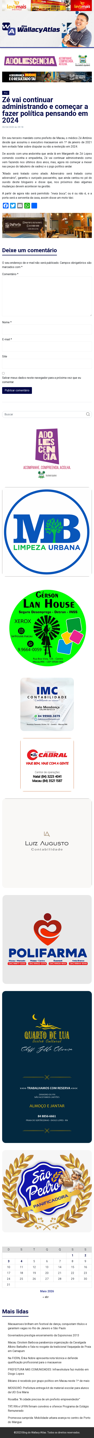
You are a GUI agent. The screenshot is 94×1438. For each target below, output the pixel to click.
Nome (7, 322)
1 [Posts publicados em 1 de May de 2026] (72, 1255)
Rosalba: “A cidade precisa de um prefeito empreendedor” (44, 1399)
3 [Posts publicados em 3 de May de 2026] (8, 1261)
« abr (46, 1297)
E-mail (7, 339)
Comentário (10, 274)
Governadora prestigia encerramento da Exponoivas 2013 (43, 1335)
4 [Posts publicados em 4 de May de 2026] (21, 1261)
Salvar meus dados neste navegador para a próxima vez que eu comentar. (41, 380)
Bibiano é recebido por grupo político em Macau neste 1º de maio (49, 1381)
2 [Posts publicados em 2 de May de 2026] (85, 1255)
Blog (5, 93)
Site (4, 356)
